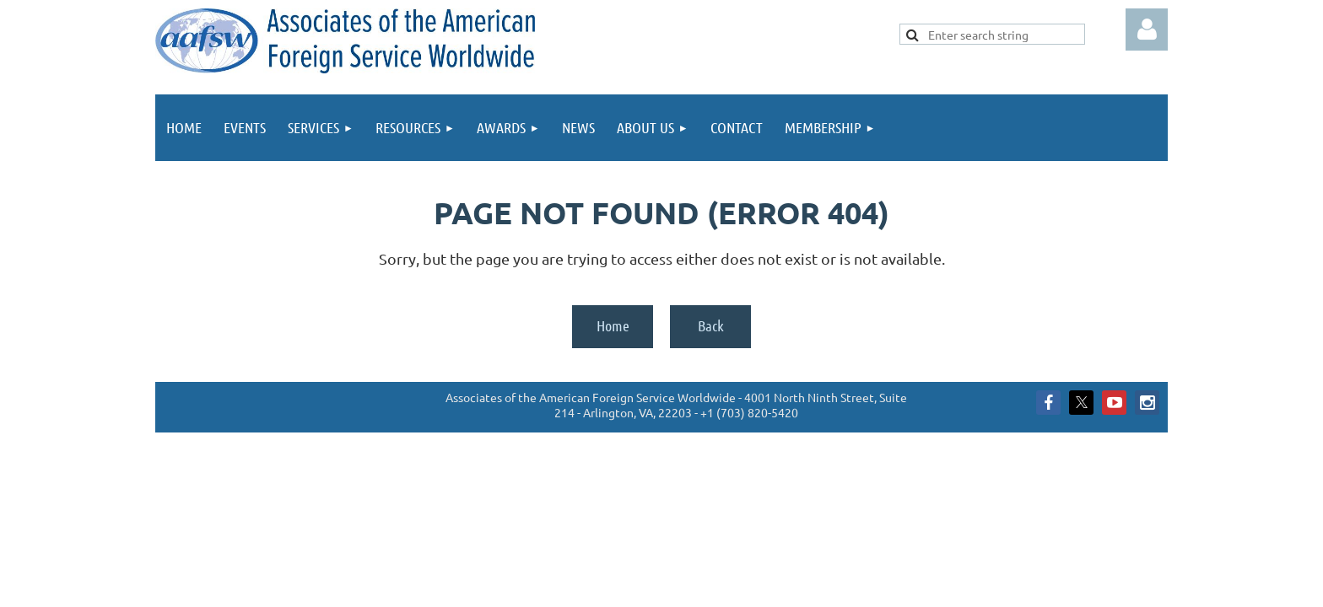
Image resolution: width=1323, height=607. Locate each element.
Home (613, 325)
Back (711, 325)
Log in (1147, 29)
